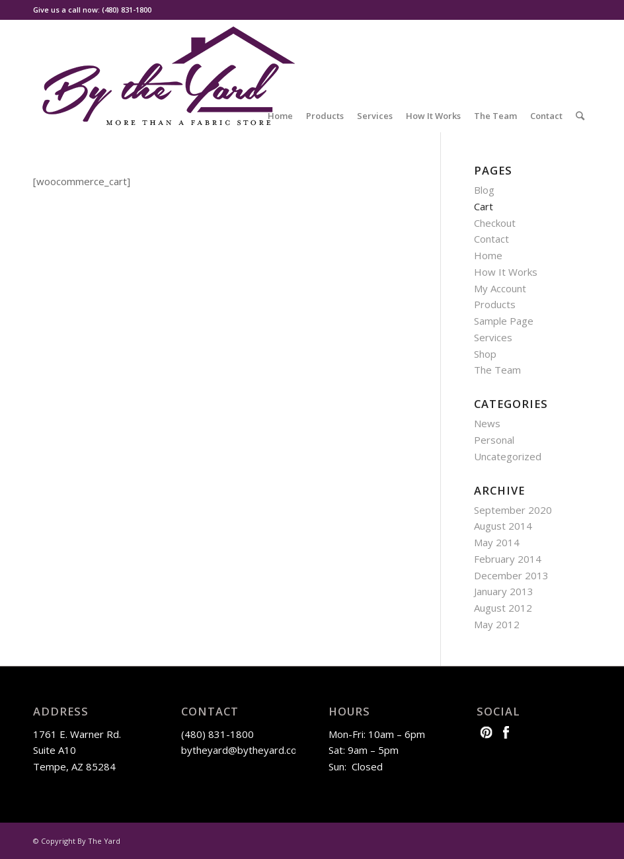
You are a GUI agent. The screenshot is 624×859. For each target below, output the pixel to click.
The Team (497, 369)
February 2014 (507, 558)
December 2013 (511, 575)
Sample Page (503, 320)
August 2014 (503, 525)
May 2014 (497, 542)
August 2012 (503, 607)
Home (488, 255)
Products (495, 304)
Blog (484, 189)
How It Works (505, 271)
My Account (500, 288)
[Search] (580, 116)
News (487, 423)
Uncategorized (507, 456)
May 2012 (497, 624)
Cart (483, 206)
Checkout (495, 222)
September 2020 (513, 509)
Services (493, 337)
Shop (485, 353)
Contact (491, 238)
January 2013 (503, 591)
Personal (494, 439)
